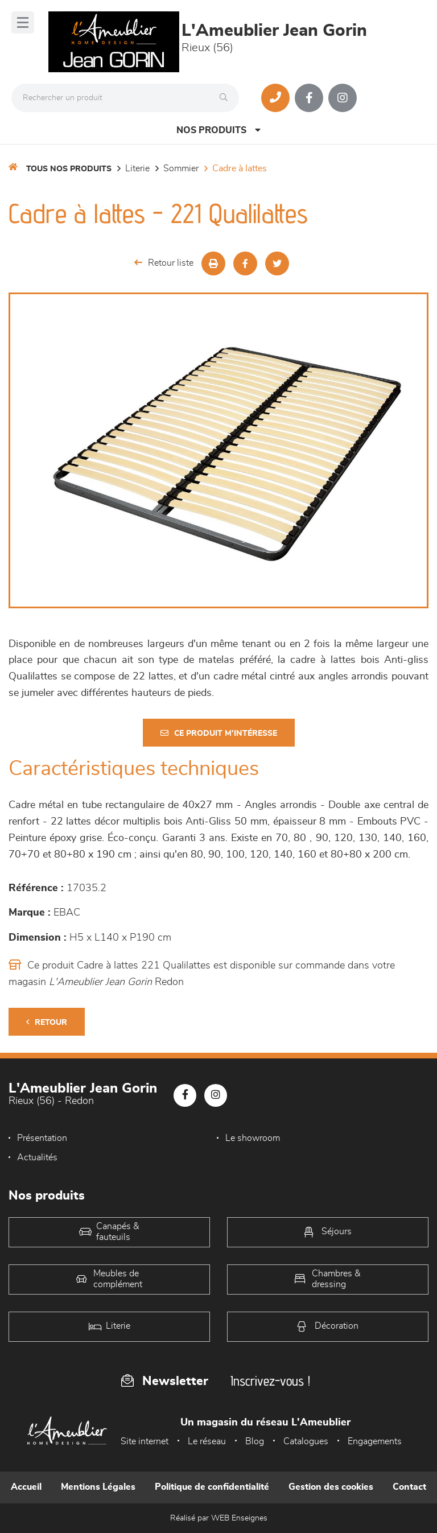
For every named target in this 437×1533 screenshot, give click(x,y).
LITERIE (137, 168)
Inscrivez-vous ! (270, 1381)
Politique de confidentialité (212, 1486)
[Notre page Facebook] (309, 98)
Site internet (144, 1441)
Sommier (181, 168)
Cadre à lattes (239, 168)
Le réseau (207, 1441)
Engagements (375, 1441)
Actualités (37, 1157)
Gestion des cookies (330, 1486)
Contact (409, 1486)
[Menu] (22, 22)
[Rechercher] (226, 98)
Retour (46, 1022)
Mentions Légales (98, 1486)
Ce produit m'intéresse (218, 733)
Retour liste (163, 262)
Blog (254, 1441)
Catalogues (305, 1441)
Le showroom (252, 1138)
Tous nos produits (69, 169)
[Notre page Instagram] (342, 98)
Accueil (26, 1486)
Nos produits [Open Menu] (218, 130)
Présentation (42, 1138)
